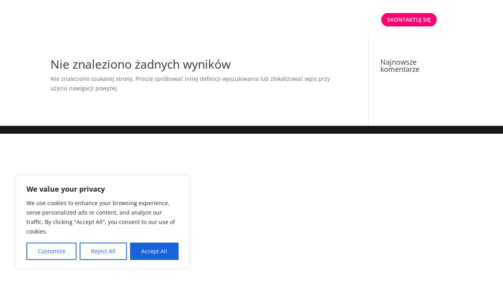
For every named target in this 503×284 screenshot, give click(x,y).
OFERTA (287, 20)
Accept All (154, 251)
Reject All (103, 251)
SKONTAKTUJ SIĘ (409, 19)
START (258, 20)
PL (346, 20)
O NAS (323, 20)
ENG (365, 20)
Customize (51, 251)
